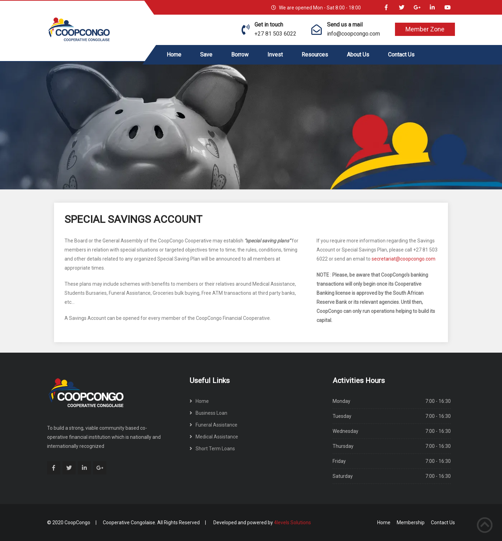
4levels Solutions (292, 522)
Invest (275, 54)
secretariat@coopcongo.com (403, 259)
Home (174, 54)
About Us (358, 54)
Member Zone (424, 29)
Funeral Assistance (216, 425)
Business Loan (211, 413)
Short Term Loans (215, 448)
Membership (411, 522)
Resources (315, 54)
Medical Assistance (217, 436)
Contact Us (401, 54)
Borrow (240, 54)
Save (206, 54)
